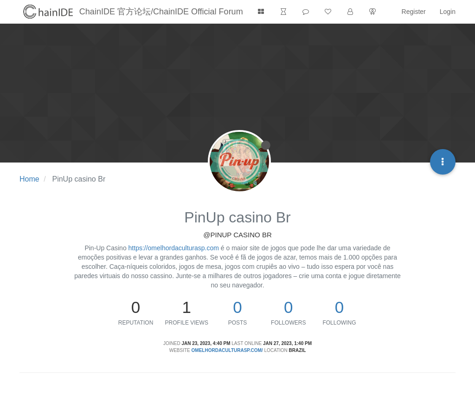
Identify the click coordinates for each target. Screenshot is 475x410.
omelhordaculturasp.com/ (227, 350)
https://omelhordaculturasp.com (173, 248)
